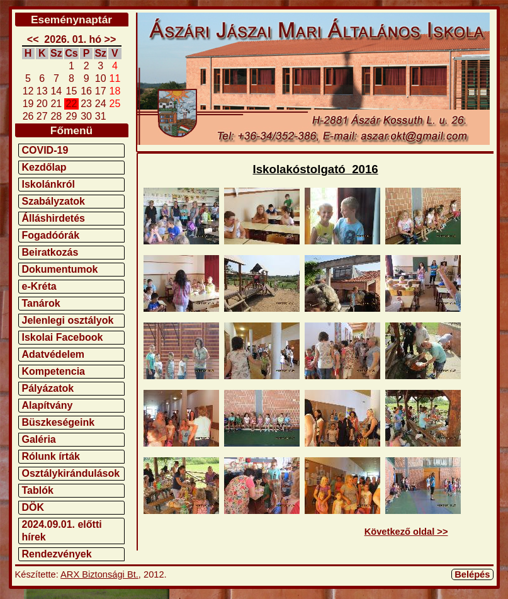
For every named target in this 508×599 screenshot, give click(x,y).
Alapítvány (47, 405)
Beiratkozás (50, 252)
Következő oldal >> (406, 532)
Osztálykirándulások (71, 473)
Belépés (472, 574)
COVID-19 (45, 150)
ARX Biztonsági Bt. (99, 574)
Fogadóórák (51, 235)
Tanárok (41, 303)
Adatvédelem (53, 354)
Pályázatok (48, 388)
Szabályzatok (53, 201)
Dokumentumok (60, 269)
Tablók (38, 490)
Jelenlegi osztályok (68, 320)
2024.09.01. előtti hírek (62, 530)
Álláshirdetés (53, 218)
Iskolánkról (48, 184)
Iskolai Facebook (62, 337)
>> (110, 39)
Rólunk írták (51, 456)
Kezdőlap (44, 167)
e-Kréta (39, 286)
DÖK (33, 507)
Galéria (39, 439)
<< (33, 39)
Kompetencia (53, 371)
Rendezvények (57, 554)
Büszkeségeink (58, 422)
